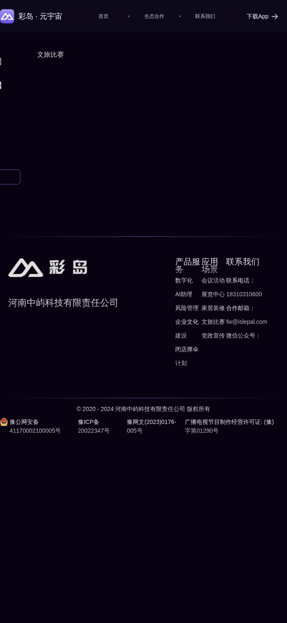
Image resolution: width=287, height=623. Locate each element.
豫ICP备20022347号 (94, 426)
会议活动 (213, 280)
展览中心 (213, 294)
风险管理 (187, 308)
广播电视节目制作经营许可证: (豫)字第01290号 (229, 426)
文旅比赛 (213, 321)
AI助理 (183, 294)
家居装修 (213, 308)
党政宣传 (213, 335)
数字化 (184, 280)
